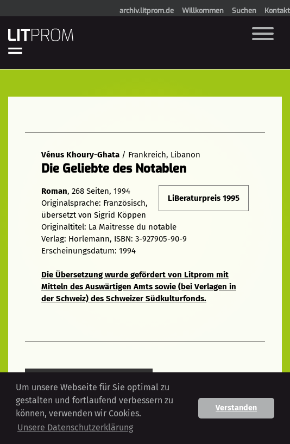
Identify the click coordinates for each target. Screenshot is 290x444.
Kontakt (277, 10)
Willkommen (203, 10)
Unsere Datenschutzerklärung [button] (75, 427)
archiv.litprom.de (146, 10)
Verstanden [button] (236, 408)
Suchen (244, 10)
